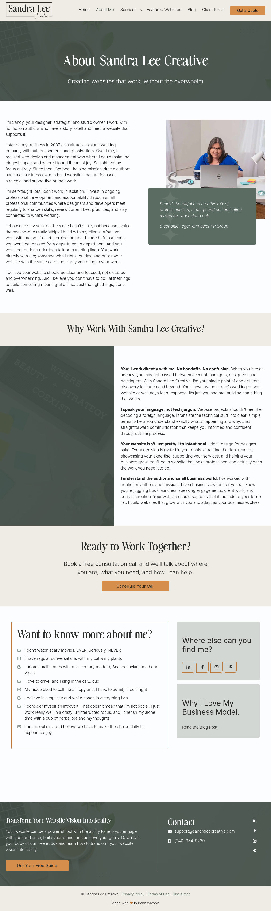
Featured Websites (164, 9)
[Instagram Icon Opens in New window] (255, 841)
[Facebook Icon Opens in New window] (255, 830)
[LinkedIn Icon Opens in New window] (255, 820)
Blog (191, 9)
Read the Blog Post (199, 727)
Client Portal (213, 9)
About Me (105, 9)
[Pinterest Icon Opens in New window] (255, 851)
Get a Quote (247, 10)
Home (83, 9)
